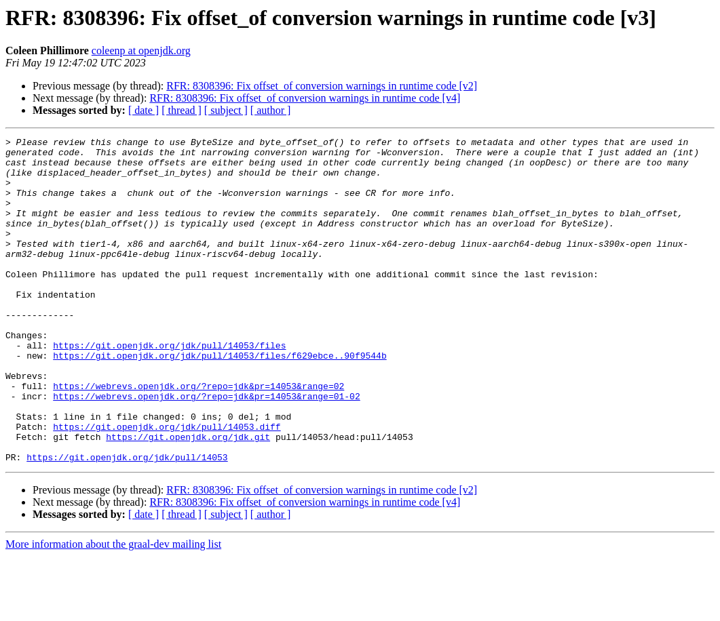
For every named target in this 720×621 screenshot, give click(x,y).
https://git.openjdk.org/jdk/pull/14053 (126, 522)
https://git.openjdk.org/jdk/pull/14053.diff (166, 485)
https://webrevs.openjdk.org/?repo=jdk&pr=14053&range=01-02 (206, 449)
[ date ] (143, 110)
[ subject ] (226, 110)
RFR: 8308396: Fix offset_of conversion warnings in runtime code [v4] (304, 98)
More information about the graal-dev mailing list (113, 609)
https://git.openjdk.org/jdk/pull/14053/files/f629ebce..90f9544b (219, 400)
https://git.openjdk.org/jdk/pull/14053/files (169, 388)
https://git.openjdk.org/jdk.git (188, 498)
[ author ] (270, 110)
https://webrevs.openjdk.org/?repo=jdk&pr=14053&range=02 (198, 436)
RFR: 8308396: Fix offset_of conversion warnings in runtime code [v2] (321, 86)
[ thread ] (182, 110)
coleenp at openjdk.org (141, 50)
